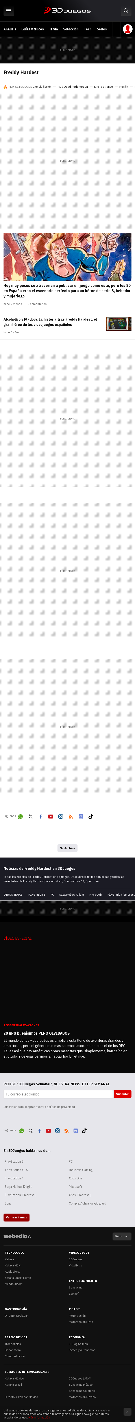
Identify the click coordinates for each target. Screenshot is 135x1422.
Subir (119, 1236)
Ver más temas (16, 1217)
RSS (70, 815)
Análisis (10, 29)
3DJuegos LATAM (80, 1378)
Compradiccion (15, 1356)
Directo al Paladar (16, 1316)
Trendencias (13, 1344)
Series (102, 29)
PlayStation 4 (14, 1178)
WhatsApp (20, 815)
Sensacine (76, 1287)
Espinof (74, 1294)
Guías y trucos (32, 29)
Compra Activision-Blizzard (87, 1203)
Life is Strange (103, 87)
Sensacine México (81, 1385)
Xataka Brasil (13, 1385)
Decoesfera (13, 1350)
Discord (80, 815)
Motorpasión (77, 1316)
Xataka (9, 1259)
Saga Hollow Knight (71, 895)
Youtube (50, 815)
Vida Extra (75, 1265)
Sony (8, 1203)
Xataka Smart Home (18, 1278)
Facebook (40, 815)
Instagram (60, 815)
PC (52, 895)
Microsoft (95, 895)
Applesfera (12, 1271)
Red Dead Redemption (73, 87)
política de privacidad (61, 1107)
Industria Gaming (81, 1170)
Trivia (53, 29)
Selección (71, 29)
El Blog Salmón (78, 1344)
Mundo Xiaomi (14, 1284)
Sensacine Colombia (82, 1391)
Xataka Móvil (13, 1265)
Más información (39, 1417)
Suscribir (122, 1094)
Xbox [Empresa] (80, 1195)
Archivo (69, 848)
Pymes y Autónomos (82, 1350)
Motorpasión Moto (81, 1322)
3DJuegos (67, 11)
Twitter (30, 815)
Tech (88, 29)
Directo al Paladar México (21, 1397)
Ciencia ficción (42, 87)
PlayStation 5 (36, 895)
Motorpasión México (82, 1397)
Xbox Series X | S (16, 1170)
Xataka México (14, 1378)
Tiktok (90, 815)
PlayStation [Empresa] (20, 1195)
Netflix (123, 87)
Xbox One (75, 1178)
